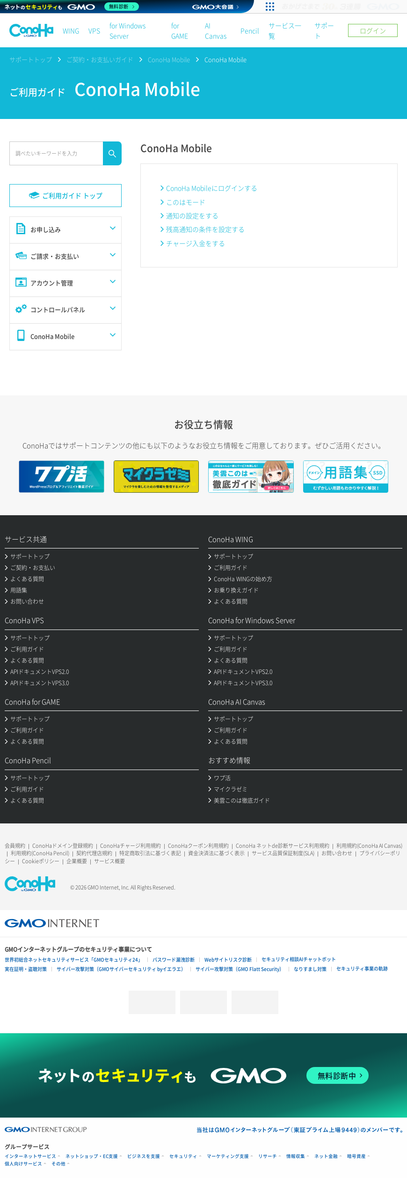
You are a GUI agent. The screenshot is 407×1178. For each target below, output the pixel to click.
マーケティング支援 (228, 1156)
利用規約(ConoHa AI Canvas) (369, 846)
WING (71, 30)
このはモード (185, 202)
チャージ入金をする (195, 243)
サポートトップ (30, 59)
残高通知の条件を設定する (205, 229)
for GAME (179, 30)
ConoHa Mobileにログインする (211, 188)
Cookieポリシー (40, 861)
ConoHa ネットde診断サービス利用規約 (282, 846)
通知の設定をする (192, 215)
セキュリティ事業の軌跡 (362, 968)
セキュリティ (183, 1156)
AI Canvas (215, 30)
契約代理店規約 (94, 853)
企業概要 (76, 861)
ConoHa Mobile (169, 59)
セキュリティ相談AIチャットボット (299, 959)
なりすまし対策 (310, 968)
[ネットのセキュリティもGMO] (71, 6)
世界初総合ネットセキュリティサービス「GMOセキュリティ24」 (74, 959)
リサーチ (267, 1156)
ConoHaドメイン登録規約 (62, 846)
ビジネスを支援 (143, 1156)
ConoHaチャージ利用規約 (130, 846)
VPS (94, 30)
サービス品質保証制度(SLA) (283, 853)
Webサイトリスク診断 (228, 959)
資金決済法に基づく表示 (216, 853)
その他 (58, 1164)
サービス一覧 (285, 30)
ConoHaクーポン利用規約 (198, 846)
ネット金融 (326, 1156)
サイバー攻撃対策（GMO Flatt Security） (240, 968)
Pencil (249, 30)
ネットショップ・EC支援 (91, 1156)
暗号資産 (356, 1156)
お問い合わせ (336, 853)
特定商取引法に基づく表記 (150, 853)
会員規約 (15, 846)
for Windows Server (127, 30)
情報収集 (295, 1156)
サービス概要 (109, 861)
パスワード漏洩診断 (174, 959)
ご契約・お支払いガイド (99, 59)
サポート (324, 30)
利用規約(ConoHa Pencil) (40, 853)
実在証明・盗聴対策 (26, 968)
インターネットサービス (30, 1156)
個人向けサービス (23, 1164)
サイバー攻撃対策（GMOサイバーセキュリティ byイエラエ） (121, 968)
